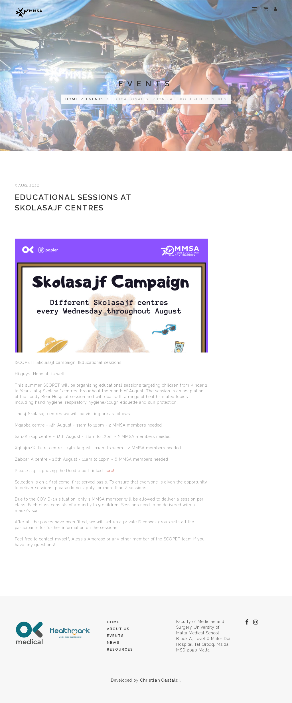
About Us (118, 629)
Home (72, 99)
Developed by (145, 680)
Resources (120, 649)
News (113, 643)
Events (95, 99)
